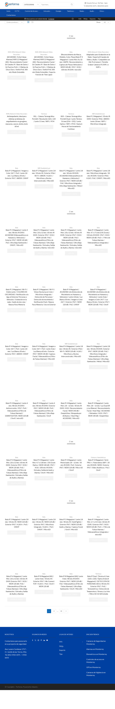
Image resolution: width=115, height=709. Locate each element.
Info (79, 19)
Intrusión (47, 11)
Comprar (51, 19)
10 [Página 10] (61, 630)
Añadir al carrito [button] (17, 79)
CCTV (18, 11)
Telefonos (71, 11)
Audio (92, 11)
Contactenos (11, 15)
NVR (8, 52)
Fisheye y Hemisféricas (98, 472)
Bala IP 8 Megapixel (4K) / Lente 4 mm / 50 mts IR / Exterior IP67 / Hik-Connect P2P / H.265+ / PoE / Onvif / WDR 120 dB (44, 599)
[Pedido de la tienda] (14, 22)
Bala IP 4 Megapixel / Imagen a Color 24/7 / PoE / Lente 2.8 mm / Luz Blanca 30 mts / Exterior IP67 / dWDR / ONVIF (16, 363)
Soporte (92, 19)
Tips (99, 19)
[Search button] (72, 4)
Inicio (8, 11)
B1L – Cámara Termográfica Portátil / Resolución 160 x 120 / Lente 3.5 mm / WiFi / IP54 (44, 123)
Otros (102, 11)
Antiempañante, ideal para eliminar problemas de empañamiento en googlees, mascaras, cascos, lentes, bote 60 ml (16, 125)
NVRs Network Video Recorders (98, 52)
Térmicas (44, 118)
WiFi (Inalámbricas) (98, 118)
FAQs (86, 19)
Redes (82, 11)
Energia (59, 11)
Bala (71, 52)
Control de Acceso (32, 11)
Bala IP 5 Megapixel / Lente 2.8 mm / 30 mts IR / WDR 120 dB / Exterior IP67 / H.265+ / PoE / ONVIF (16, 539)
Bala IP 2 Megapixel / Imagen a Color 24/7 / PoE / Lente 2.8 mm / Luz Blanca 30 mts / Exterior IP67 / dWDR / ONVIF (16, 181)
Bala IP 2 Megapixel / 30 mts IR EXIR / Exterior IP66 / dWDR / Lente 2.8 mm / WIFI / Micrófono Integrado (98, 124)
